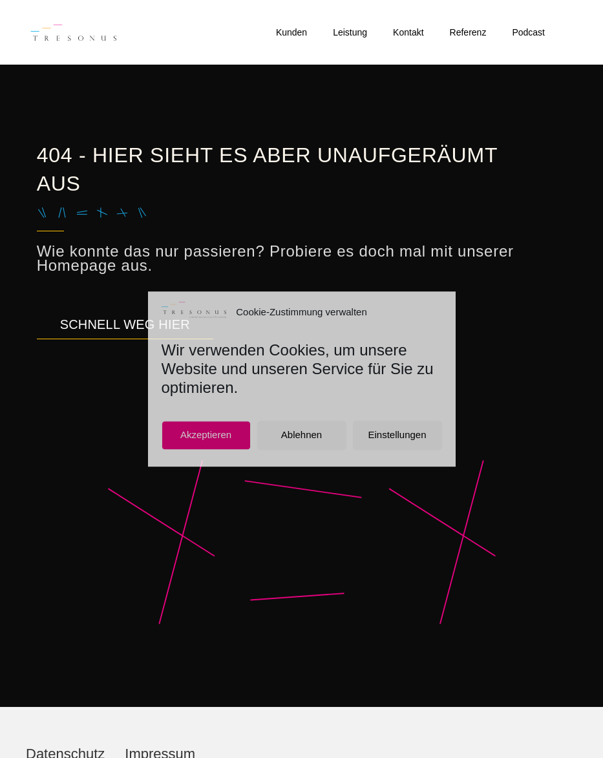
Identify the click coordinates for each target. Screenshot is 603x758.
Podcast (528, 32)
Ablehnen (301, 435)
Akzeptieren (205, 435)
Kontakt (408, 32)
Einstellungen (397, 435)
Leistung (350, 32)
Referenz (468, 32)
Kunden (291, 32)
